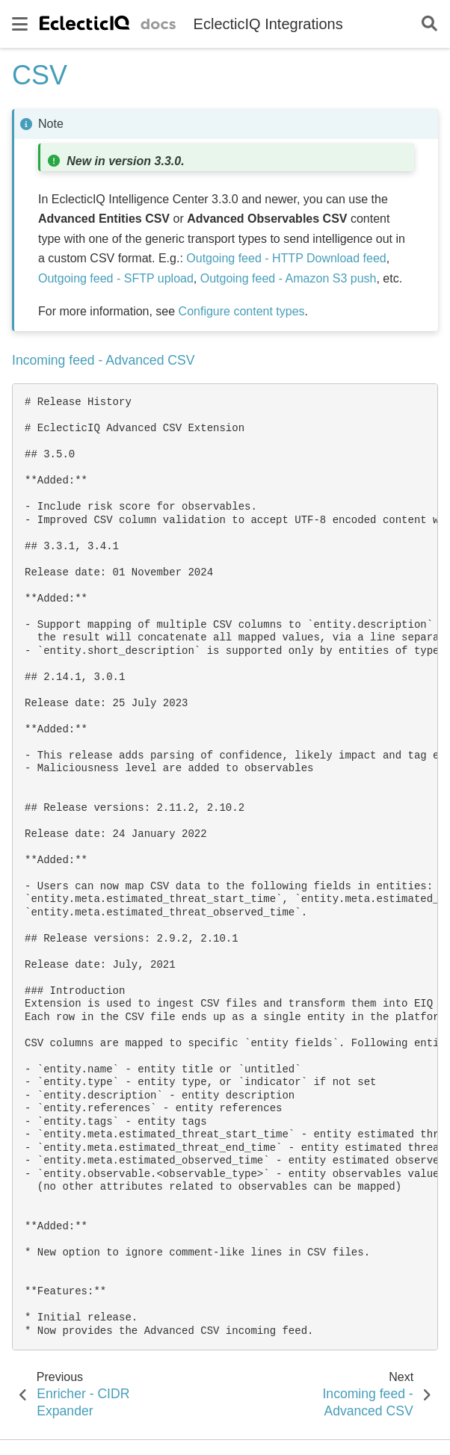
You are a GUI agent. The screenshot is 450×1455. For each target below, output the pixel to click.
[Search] (429, 24)
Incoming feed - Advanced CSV (103, 360)
